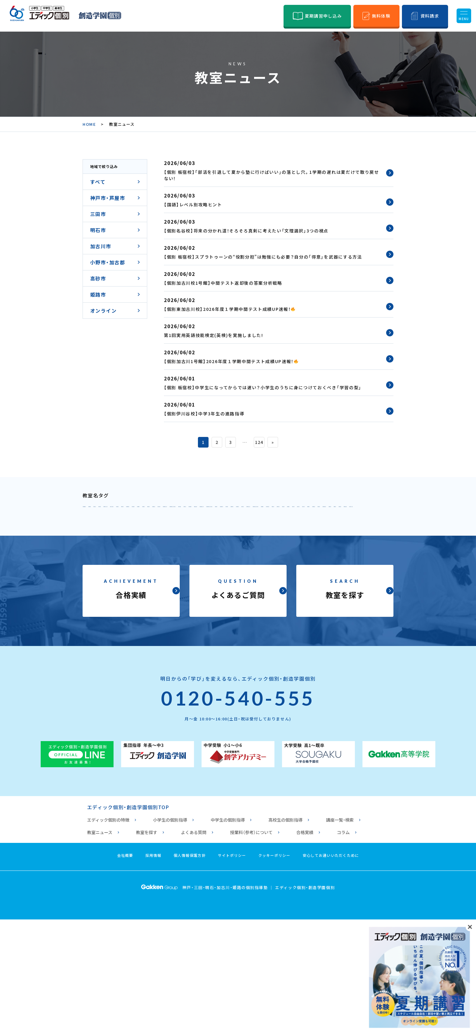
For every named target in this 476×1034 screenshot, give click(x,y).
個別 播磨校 (186, 590)
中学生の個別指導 (228, 934)
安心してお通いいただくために (331, 969)
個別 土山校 (248, 577)
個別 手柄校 (346, 590)
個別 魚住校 (322, 564)
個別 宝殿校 (266, 590)
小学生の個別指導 (170, 934)
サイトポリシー (232, 969)
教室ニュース (99, 947)
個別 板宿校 (101, 550)
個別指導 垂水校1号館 (250, 550)
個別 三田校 (101, 564)
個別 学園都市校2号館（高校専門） (284, 537)
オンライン (103, 310)
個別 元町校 (101, 523)
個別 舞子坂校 (144, 550)
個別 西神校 (357, 523)
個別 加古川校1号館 (111, 577)
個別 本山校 (152, 510)
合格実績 (304, 947)
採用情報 (153, 969)
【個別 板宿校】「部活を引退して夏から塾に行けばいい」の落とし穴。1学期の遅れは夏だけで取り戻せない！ (271, 175)
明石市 (98, 230)
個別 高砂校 (306, 590)
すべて (97, 181)
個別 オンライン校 (109, 617)
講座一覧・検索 (340, 934)
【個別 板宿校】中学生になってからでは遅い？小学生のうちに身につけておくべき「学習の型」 (263, 387)
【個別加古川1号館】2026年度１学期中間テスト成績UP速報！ (231, 361)
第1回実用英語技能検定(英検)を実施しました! (213, 335)
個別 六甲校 (231, 510)
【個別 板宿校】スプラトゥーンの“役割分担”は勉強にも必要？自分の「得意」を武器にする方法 (263, 257)
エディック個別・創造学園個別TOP (128, 921)
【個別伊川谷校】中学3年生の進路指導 (204, 414)
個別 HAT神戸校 (344, 510)
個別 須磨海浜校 (192, 550)
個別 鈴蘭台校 (234, 523)
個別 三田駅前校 (147, 564)
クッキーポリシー (274, 969)
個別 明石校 (192, 564)
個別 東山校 (277, 523)
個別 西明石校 (234, 564)
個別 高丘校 (322, 604)
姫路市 (98, 294)
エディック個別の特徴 (108, 934)
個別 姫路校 (146, 604)
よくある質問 (193, 947)
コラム (343, 947)
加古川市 (100, 246)
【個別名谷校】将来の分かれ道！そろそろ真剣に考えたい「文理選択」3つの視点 (246, 231)
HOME (89, 124)
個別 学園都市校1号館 (205, 537)
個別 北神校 (141, 523)
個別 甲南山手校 (107, 510)
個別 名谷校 (317, 523)
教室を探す (146, 947)
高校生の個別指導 (285, 934)
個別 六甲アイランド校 (285, 510)
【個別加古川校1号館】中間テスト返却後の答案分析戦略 (223, 283)
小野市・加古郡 (107, 262)
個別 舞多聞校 (352, 537)
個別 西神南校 (104, 537)
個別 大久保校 (280, 564)
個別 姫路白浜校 (368, 604)
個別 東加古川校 (293, 577)
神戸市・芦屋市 (107, 197)
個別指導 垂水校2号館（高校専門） (329, 550)
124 (259, 442)
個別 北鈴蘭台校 (186, 523)
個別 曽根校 (146, 590)
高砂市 (98, 278)
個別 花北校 (283, 604)
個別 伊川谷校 (149, 537)
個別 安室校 (242, 604)
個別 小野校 (226, 590)
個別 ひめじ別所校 (194, 604)
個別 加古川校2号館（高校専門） (184, 577)
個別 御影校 (192, 510)
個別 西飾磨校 (104, 604)
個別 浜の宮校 (104, 590)
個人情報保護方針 (190, 969)
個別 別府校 (339, 577)
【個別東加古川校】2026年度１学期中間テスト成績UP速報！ (229, 309)
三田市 (98, 214)
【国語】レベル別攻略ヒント (193, 204)
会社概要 (125, 969)
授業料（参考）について (251, 947)
